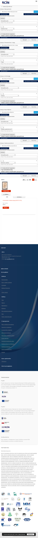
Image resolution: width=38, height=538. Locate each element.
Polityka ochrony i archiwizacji (8, 344)
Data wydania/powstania (7, 311)
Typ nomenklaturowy (7, 169)
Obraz (4, 204)
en (35, 179)
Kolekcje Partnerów (6, 288)
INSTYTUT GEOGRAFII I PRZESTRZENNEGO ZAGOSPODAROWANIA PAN (15, 466)
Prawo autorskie (5, 338)
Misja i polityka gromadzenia (8, 324)
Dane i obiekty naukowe (7, 282)
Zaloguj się (4, 361)
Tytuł (3, 300)
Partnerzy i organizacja (6, 327)
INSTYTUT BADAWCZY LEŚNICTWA (16, 456)
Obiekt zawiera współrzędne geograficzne (12, 35)
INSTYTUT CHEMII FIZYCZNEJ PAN (14, 463)
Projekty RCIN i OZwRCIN (7, 330)
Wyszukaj (36, 11)
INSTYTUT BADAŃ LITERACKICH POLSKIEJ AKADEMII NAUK (15, 454)
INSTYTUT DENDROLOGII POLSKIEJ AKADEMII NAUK (11, 464)
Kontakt (3, 352)
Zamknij (2, 18)
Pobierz (5, 194)
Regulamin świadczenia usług (8, 341)
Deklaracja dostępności (7, 349)
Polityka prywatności (6, 346)
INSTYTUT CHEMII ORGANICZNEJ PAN (29, 463)
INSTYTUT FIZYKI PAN (12, 485)
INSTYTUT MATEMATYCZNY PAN (7, 453)
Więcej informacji (21, 534)
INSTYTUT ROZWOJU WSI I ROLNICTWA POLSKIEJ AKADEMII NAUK (20, 482)
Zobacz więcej (5, 292)
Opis (3, 314)
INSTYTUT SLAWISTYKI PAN (18, 474)
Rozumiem (30, 534)
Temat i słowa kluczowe (7, 316)
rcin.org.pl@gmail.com (9, 259)
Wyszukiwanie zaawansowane (31, 14)
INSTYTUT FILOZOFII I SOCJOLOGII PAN (29, 464)
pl (33, 179)
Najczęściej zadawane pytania (8, 335)
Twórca (3, 302)
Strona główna (4, 272)
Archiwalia (4, 285)
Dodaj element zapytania (7, 34)
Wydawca (4, 308)
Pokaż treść (6, 191)
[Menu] (36, 1)
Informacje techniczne (6, 332)
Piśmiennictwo (5, 279)
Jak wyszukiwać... (4, 14)
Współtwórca (4, 305)
